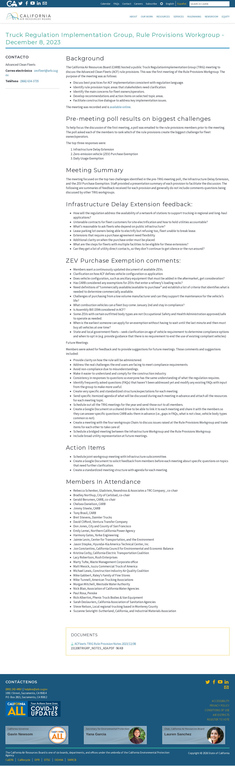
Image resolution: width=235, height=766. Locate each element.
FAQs (116, 3)
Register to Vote (218, 720)
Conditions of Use (217, 710)
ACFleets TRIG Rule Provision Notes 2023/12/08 (105, 644)
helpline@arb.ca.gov (35, 689)
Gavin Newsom (20, 734)
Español (181, 3)
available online (120, 107)
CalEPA (9, 760)
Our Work (147, 16)
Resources (163, 16)
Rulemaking (194, 16)
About (133, 16)
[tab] (161, 3)
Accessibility (220, 701)
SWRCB (72, 760)
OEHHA (59, 760)
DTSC (47, 760)
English (170, 3)
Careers (138, 3)
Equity (225, 16)
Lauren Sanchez (177, 734)
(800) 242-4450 (13, 689)
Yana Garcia (96, 734)
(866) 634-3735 (29, 81)
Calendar (106, 3)
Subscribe (151, 3)
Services (178, 16)
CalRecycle (24, 760)
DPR (37, 760)
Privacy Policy (220, 706)
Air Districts (221, 715)
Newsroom (211, 16)
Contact (126, 3)
